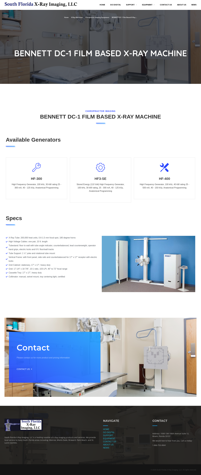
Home (66, 17)
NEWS (106, 448)
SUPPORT (108, 435)
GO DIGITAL (109, 432)
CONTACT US (109, 442)
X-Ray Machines (77, 17)
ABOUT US (108, 445)
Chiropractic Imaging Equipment (97, 17)
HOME (106, 429)
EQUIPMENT (109, 438)
